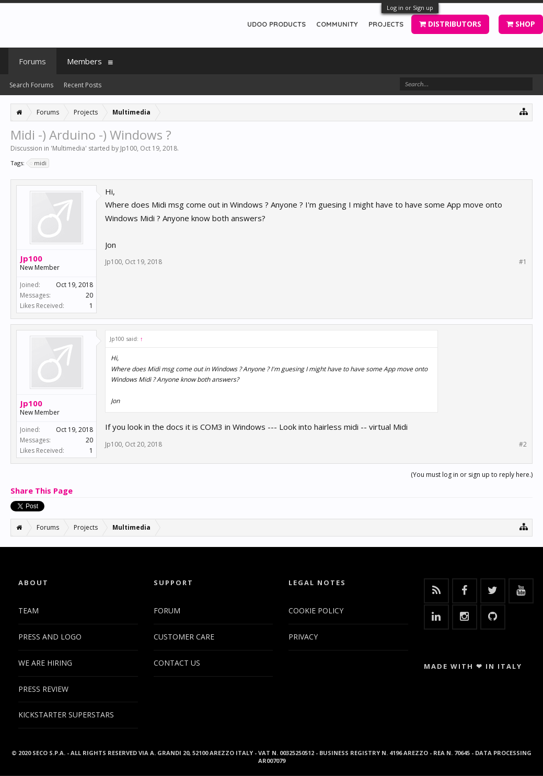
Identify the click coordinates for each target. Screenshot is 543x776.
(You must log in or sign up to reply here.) (472, 474)
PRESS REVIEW (43, 689)
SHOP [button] (520, 24)
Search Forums (31, 85)
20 (89, 295)
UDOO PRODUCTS (276, 24)
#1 (523, 262)
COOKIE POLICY (315, 610)
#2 (523, 444)
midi (39, 163)
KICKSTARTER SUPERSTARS (66, 715)
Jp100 (128, 148)
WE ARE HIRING (45, 663)
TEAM (28, 610)
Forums (32, 61)
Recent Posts (82, 85)
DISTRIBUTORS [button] (450, 24)
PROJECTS (385, 24)
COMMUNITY (337, 24)
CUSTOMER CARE (184, 637)
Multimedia (68, 148)
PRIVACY (303, 637)
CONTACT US (177, 663)
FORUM (167, 610)
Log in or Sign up (410, 8)
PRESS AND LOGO (50, 637)
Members (84, 61)
